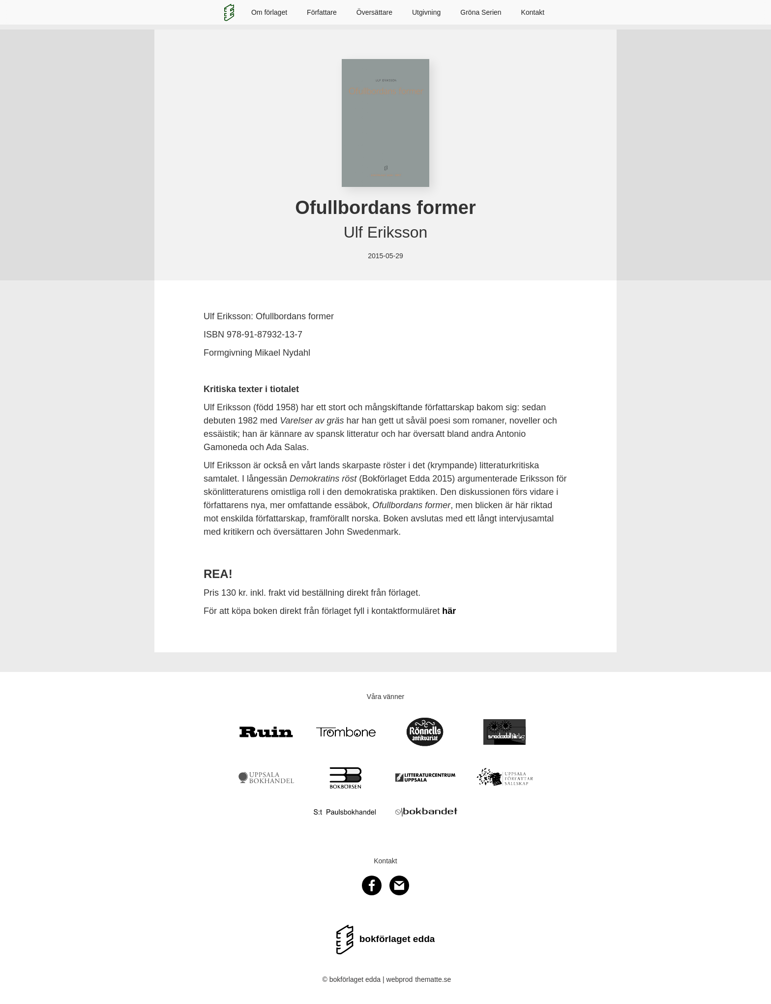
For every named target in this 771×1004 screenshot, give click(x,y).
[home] (229, 12)
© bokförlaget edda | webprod (368, 979)
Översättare (374, 12)
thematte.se (433, 979)
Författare (322, 12)
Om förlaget (269, 12)
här (449, 611)
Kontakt (532, 12)
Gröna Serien (480, 12)
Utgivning (426, 12)
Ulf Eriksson (386, 232)
